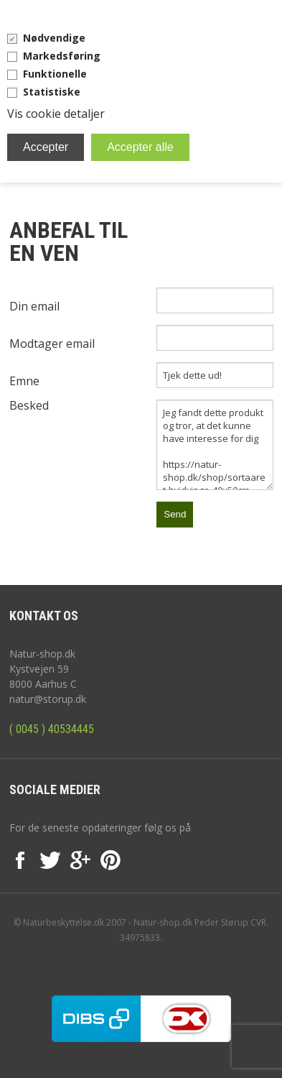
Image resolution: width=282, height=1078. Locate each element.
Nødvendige (54, 38)
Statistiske (51, 91)
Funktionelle (55, 73)
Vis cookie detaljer (56, 113)
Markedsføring (61, 56)
